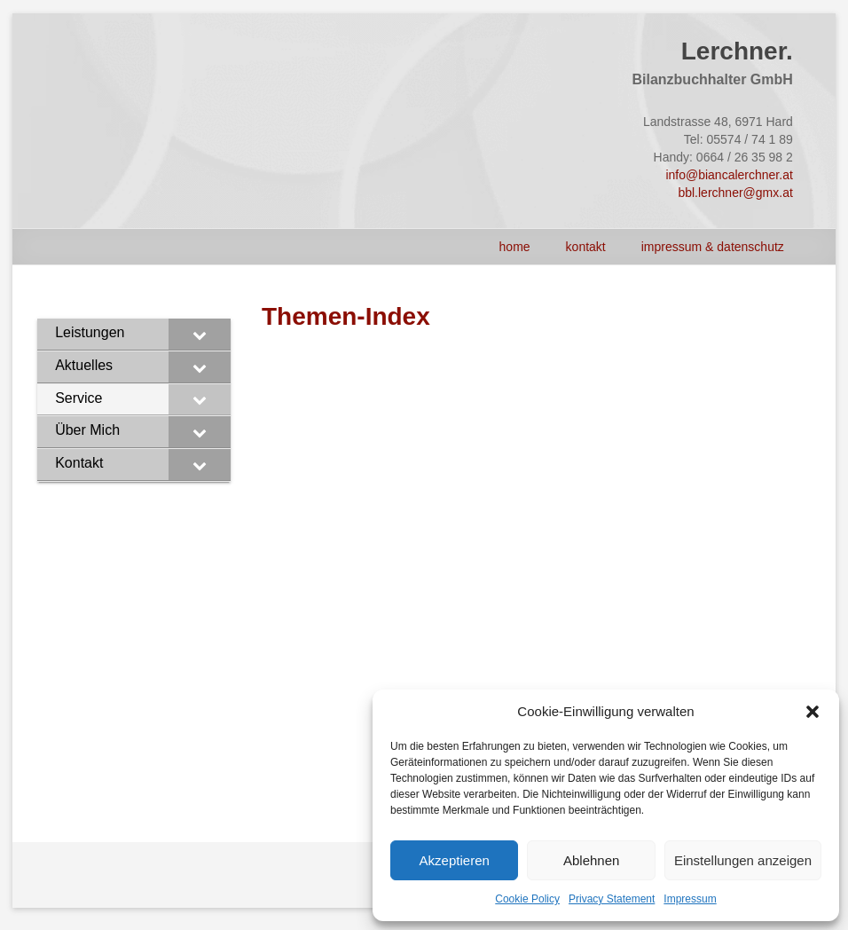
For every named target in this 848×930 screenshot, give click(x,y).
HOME (514, 247)
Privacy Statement (612, 899)
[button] (812, 712)
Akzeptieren (455, 860)
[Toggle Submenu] (200, 334)
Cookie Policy (527, 899)
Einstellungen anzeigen (743, 860)
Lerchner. (737, 51)
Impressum (689, 899)
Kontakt (586, 247)
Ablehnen (591, 860)
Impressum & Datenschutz (712, 247)
